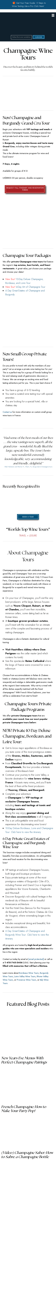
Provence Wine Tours (26, 979)
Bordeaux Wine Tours (29, 972)
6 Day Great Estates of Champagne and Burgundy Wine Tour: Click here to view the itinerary (27, 934)
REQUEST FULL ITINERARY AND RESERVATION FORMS (25, 189)
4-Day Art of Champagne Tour (30, 287)
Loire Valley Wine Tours (25, 976)
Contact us (7, 411)
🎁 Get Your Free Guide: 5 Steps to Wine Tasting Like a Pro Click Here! (29, 4)
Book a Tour (28, 517)
